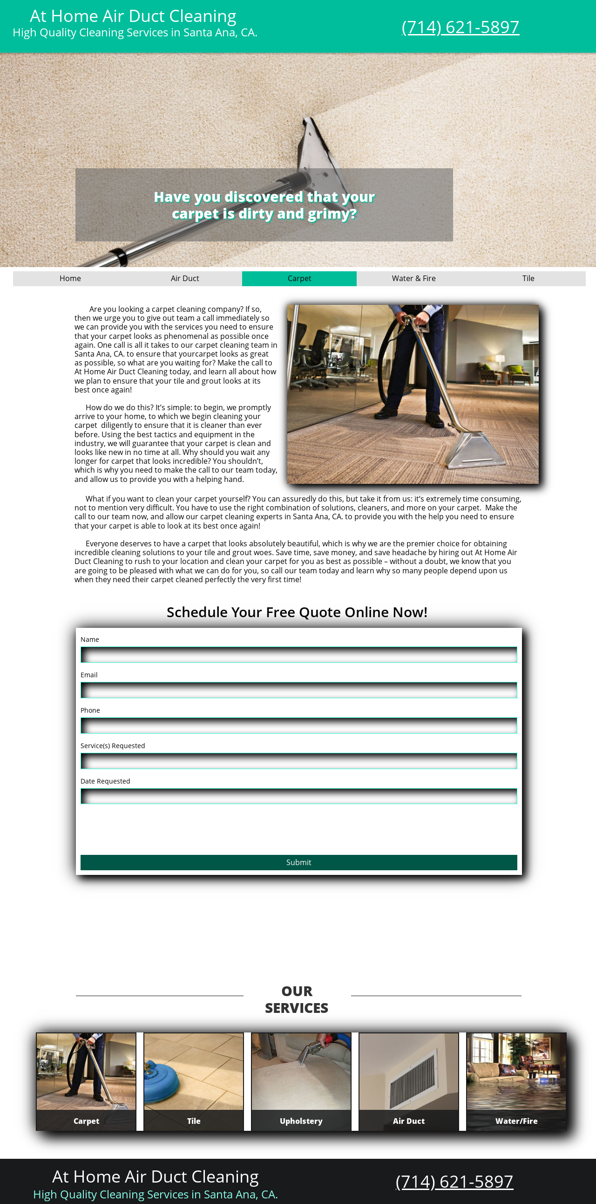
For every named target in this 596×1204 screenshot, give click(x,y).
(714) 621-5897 (461, 26)
